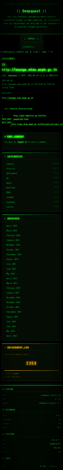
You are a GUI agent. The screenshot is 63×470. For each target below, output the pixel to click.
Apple (9, 183)
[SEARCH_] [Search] (28, 47)
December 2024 (13, 297)
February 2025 (13, 288)
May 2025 (10, 274)
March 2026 (11, 230)
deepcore (12, 75)
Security (10, 168)
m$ (7, 178)
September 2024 (14, 312)
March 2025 (11, 283)
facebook (10, 202)
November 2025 (13, 245)
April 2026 (11, 226)
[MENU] (31, 39)
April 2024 (11, 336)
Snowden (10, 197)
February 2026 (13, 235)
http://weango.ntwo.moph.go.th (17, 98)
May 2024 (10, 331)
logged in (22, 142)
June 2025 (11, 269)
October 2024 (12, 307)
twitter (10, 207)
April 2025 (11, 278)
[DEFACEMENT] (8, 59)
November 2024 (13, 302)
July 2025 (11, 264)
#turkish (13, 109)
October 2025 (12, 250)
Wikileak (10, 188)
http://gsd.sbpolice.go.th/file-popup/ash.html (24, 117)
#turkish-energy (25, 109)
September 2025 (14, 254)
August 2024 (12, 317)
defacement (11, 173)
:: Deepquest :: (31, 10)
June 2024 (11, 326)
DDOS (8, 192)
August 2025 (12, 259)
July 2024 (11, 321)
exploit (10, 164)
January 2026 (12, 240)
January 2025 (12, 293)
